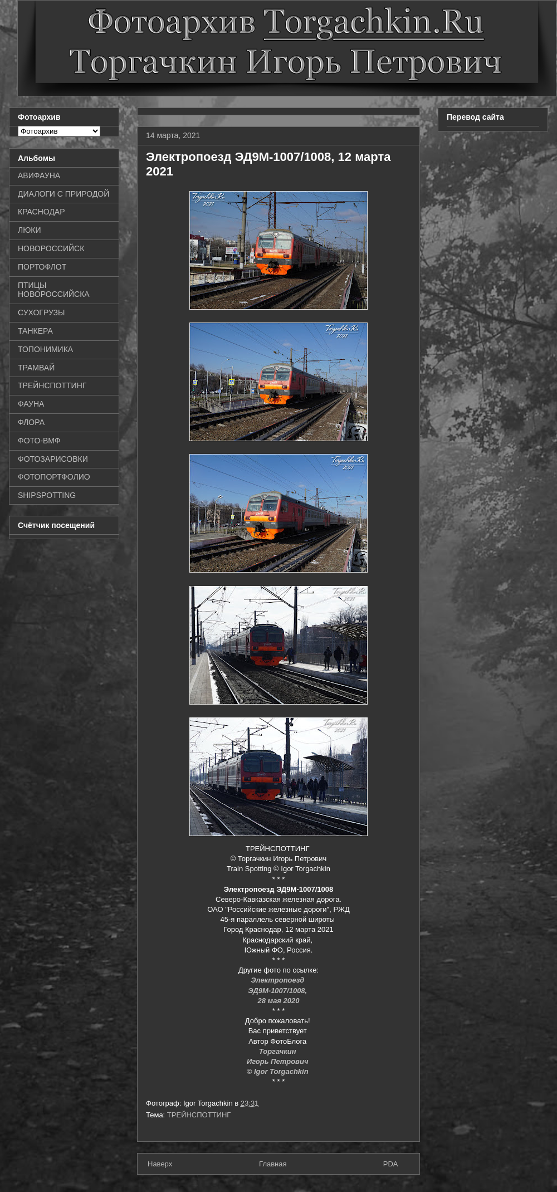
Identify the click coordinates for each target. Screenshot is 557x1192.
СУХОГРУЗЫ (41, 312)
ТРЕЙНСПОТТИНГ (199, 1115)
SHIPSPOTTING (47, 495)
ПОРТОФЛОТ (42, 266)
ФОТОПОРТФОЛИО (54, 476)
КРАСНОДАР (41, 211)
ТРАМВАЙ (36, 367)
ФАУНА (31, 403)
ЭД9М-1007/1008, (278, 990)
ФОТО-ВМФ (39, 440)
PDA (390, 1164)
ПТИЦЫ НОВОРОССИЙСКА (54, 290)
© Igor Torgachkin (279, 1071)
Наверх (160, 1164)
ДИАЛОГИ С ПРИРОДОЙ (63, 193)
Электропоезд (278, 980)
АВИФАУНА (39, 175)
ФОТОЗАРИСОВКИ (53, 459)
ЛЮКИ (29, 230)
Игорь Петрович (278, 1061)
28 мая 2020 (278, 1000)
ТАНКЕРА (35, 330)
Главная (272, 1164)
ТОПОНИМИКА (45, 349)
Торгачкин (278, 1051)
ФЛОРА (31, 422)
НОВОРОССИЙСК (51, 248)
